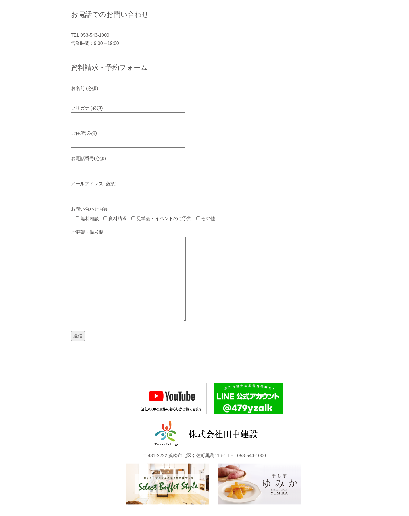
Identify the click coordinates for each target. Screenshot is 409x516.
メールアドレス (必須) (128, 188)
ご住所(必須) (128, 138)
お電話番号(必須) (128, 163)
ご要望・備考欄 (128, 276)
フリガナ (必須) (128, 113)
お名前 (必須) (128, 93)
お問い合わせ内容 (89, 209)
